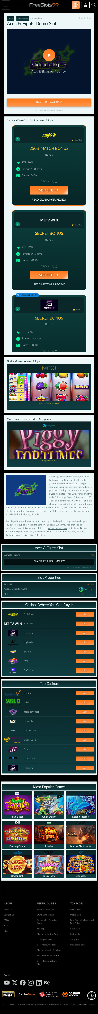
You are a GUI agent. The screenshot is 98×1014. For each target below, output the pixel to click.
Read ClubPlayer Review (49, 200)
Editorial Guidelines (45, 909)
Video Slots (75, 929)
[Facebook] (23, 983)
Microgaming (22, 18)
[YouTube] (7, 983)
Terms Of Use (69, 1005)
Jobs (6, 925)
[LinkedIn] (39, 983)
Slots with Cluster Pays (47, 934)
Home (10, 18)
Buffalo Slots (75, 934)
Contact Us (9, 915)
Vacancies (92, 1005)
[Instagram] (31, 983)
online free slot (70, 483)
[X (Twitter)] (15, 983)
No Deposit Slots (77, 945)
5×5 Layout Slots (44, 939)
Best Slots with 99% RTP (48, 955)
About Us (8, 909)
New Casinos (76, 909)
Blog (6, 931)
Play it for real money (49, 561)
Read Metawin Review (49, 284)
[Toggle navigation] (6, 5)
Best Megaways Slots (47, 945)
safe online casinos (57, 528)
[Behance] (47, 983)
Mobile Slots (75, 915)
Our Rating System (45, 915)
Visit (85, 614)
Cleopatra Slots (77, 939)
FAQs (6, 920)
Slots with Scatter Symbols (49, 950)
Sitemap (40, 929)
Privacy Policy (55, 1005)
